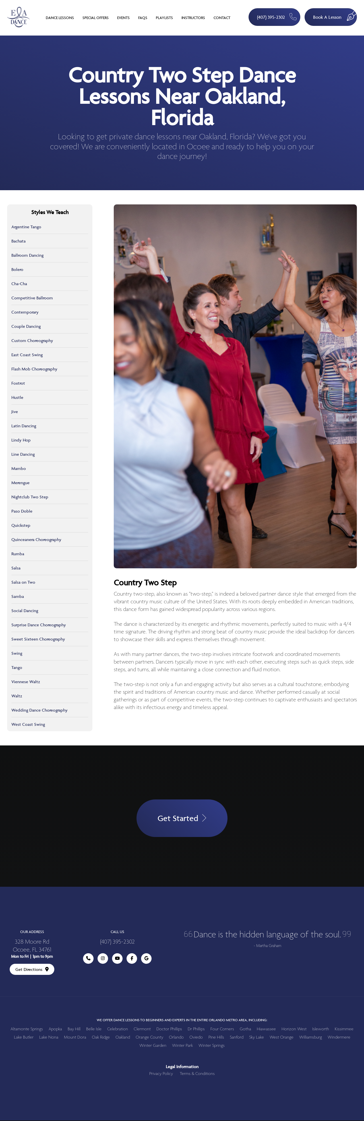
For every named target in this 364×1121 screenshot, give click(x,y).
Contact (222, 17)
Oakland (122, 1038)
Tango (16, 667)
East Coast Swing (27, 354)
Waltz (16, 696)
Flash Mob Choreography (34, 369)
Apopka (55, 1029)
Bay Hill (74, 1029)
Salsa (15, 568)
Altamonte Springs (27, 1029)
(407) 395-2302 (276, 16)
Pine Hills (216, 1038)
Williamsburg (310, 1038)
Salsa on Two (23, 582)
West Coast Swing (28, 724)
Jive (14, 411)
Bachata (18, 241)
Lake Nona (48, 1038)
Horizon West (294, 1029)
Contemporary (25, 312)
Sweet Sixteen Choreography (38, 639)
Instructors (193, 17)
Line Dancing (23, 454)
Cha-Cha (19, 283)
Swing (16, 653)
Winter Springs (211, 1046)
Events (123, 17)
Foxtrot (18, 383)
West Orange (281, 1038)
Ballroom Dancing (27, 255)
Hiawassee (266, 1029)
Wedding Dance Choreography (39, 710)
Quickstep (20, 525)
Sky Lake (256, 1038)
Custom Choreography (32, 340)
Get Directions (32, 970)
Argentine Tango (26, 226)
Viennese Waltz (25, 681)
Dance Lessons (60, 17)
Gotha (245, 1029)
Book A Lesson (335, 14)
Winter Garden (152, 1046)
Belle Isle (94, 1029)
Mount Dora (75, 1038)
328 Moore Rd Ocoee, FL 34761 (32, 947)
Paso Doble (21, 511)
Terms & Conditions (197, 1074)
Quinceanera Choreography (36, 539)
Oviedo (196, 1038)
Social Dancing (24, 610)
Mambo (18, 468)
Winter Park (182, 1046)
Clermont (142, 1029)
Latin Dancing (23, 425)
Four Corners (222, 1029)
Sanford (236, 1038)
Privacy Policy (161, 1074)
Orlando (176, 1038)
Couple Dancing (26, 326)
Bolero (17, 269)
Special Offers (95, 17)
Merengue (20, 482)
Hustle (17, 397)
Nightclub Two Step (29, 497)
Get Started (182, 819)
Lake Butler (24, 1038)
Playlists (164, 17)
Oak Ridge (101, 1038)
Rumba (17, 553)
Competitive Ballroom (32, 298)
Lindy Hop (21, 440)
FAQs (142, 17)
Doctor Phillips (169, 1029)
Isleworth (320, 1029)
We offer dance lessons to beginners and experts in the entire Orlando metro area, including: (182, 1020)
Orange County (149, 1038)
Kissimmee (344, 1029)
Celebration (117, 1029)
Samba (17, 596)
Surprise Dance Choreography (38, 624)
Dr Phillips (196, 1029)
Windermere (339, 1038)
